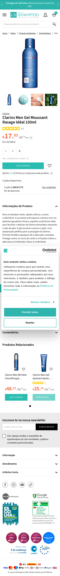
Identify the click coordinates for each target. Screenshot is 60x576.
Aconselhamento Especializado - (32, 4)
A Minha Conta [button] (10, 472)
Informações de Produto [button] (17, 206)
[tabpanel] (16, 375)
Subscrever (46, 426)
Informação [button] (8, 455)
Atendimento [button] (9, 464)
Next (58, 5)
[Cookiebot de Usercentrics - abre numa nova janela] (42, 251)
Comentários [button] (10, 332)
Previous (2, 5)
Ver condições (49, 187)
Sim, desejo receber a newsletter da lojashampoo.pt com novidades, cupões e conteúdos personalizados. (27, 439)
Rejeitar (30, 322)
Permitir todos (30, 312)
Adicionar (23, 165)
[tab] (30, 206)
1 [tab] (30, 406)
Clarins (5, 113)
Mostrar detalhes (40, 302)
